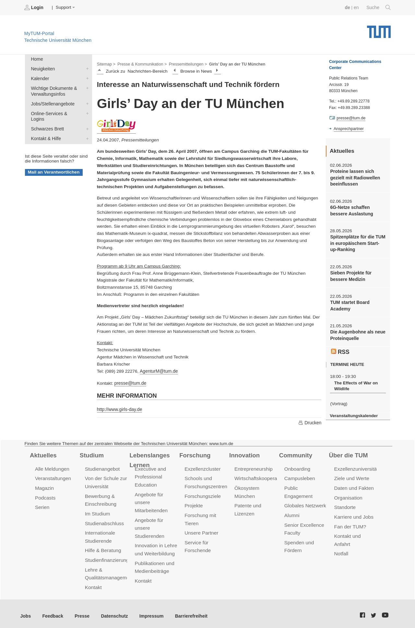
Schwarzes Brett (86, 121)
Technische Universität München (379, 29)
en (356, 7)
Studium (91, 454)
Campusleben (299, 477)
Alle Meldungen (51, 467)
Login (34, 7)
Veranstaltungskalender (353, 412)
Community (295, 454)
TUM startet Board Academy (349, 303)
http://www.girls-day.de (119, 408)
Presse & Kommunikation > (141, 63)
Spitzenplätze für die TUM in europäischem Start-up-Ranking (357, 242)
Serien (42, 505)
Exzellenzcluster (201, 467)
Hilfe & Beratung (102, 547)
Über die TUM (348, 454)
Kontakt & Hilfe (86, 130)
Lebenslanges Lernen (149, 459)
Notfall (341, 550)
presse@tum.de (129, 382)
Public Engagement (305, 486)
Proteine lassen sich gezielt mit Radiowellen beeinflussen (354, 177)
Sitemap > (106, 63)
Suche (379, 7)
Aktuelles (43, 454)
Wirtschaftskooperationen (261, 477)
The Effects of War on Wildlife (355, 382)
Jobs (25, 611)
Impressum (148, 611)
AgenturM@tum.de (157, 370)
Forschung (194, 454)
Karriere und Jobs (353, 514)
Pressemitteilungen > (185, 63)
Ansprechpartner (348, 128)
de (348, 7)
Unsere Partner (200, 530)
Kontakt (93, 583)
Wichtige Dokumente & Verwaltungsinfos (86, 87)
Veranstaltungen (52, 477)
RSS (340, 348)
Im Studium (97, 511)
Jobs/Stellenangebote (86, 102)
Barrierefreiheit (186, 611)
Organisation (348, 496)
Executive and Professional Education (150, 475)
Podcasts (45, 496)
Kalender (86, 77)
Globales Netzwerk (304, 496)
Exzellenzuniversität (355, 467)
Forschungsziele (202, 494)
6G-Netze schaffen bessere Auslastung (351, 209)
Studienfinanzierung (106, 557)
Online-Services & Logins (86, 111)
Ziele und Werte (351, 477)
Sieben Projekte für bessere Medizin (350, 274)
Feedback (52, 611)
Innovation (244, 454)
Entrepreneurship (253, 467)
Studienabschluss (104, 521)
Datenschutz (112, 611)
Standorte (344, 505)
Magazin (44, 486)
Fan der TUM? (349, 524)
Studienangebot (102, 467)
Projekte (193, 503)
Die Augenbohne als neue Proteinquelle (357, 332)
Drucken (310, 421)
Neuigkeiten (86, 68)
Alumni (291, 505)
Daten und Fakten (353, 486)
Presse (80, 611)
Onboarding (297, 467)
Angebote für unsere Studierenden (149, 525)
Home (36, 58)
